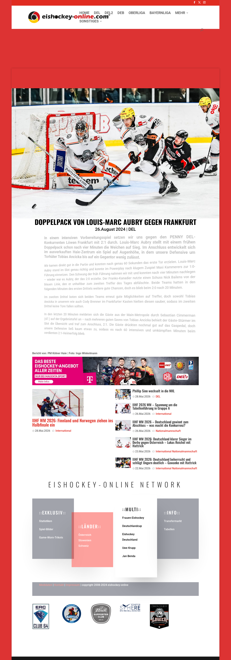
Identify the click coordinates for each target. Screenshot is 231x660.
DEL (97, 13)
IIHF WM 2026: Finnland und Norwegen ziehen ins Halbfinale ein (72, 422)
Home (84, 13)
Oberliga (137, 13)
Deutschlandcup (132, 526)
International (63, 430)
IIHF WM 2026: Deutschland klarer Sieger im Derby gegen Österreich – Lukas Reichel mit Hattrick (161, 442)
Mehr (180, 13)
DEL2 (109, 13)
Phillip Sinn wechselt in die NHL (153, 390)
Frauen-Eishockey (133, 517)
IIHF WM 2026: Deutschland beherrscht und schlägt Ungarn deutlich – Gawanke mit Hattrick (164, 461)
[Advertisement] (115, 44)
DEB (120, 13)
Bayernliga (160, 13)
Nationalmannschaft (168, 431)
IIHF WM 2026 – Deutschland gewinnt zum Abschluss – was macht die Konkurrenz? (160, 423)
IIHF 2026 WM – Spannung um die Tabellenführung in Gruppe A (154, 406)
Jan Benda (128, 556)
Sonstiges (89, 21)
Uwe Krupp (129, 548)
